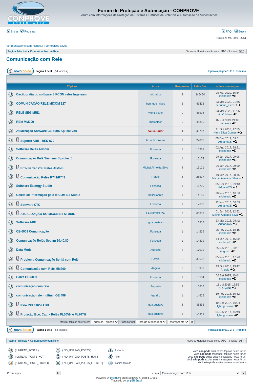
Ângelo (155, 268)
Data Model (24, 250)
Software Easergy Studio (34, 186)
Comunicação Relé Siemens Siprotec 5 (44, 158)
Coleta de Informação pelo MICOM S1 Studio (48, 195)
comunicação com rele (32, 286)
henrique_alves (155, 103)
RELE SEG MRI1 (28, 112)
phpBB (114, 377)
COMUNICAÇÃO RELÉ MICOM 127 (41, 103)
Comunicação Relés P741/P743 (42, 177)
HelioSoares (155, 194)
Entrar (12, 31)
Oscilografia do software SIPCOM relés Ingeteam (51, 94)
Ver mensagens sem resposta (24, 45)
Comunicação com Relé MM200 (43, 269)
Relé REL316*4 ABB (34, 305)
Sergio (156, 258)
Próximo (241, 71)
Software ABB (26, 222)
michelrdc (155, 94)
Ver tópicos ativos (56, 45)
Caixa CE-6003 (26, 277)
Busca (240, 31)
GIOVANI (225, 287)
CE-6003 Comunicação (32, 231)
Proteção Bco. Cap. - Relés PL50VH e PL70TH (53, 314)
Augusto (156, 249)
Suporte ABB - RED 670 (37, 141)
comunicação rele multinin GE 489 (41, 295)
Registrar (28, 31)
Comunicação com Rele (44, 51)
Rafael (156, 176)
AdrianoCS (225, 141)
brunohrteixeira (155, 140)
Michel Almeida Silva (155, 167)
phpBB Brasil (134, 380)
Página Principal (17, 51)
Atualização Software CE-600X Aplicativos (46, 131)
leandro (155, 295)
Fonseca (155, 149)
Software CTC (30, 205)
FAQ (226, 31)
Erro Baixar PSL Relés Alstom (42, 168)
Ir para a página (217, 71)
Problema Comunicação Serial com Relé (49, 259)
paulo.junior (155, 130)
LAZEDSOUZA (155, 213)
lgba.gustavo (155, 222)
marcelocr (156, 121)
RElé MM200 (25, 122)
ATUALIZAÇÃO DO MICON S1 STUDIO (47, 214)
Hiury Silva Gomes (225, 132)
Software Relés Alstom (32, 149)
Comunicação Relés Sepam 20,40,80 (42, 240)
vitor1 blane (155, 112)
